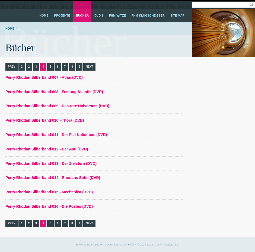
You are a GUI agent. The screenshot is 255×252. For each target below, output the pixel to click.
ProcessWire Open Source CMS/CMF (113, 244)
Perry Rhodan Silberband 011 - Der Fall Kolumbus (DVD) (56, 135)
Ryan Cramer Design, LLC (163, 244)
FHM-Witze (117, 15)
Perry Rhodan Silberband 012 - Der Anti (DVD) (46, 149)
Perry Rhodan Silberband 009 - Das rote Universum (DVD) (57, 106)
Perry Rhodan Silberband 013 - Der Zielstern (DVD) (51, 163)
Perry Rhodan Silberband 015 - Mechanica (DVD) (49, 192)
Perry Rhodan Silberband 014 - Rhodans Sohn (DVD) (52, 177)
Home (44, 15)
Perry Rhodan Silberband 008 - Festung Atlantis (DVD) (54, 92)
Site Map (177, 15)
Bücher (82, 15)
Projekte (62, 15)
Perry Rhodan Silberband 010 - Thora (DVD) (44, 120)
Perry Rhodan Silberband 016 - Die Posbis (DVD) (49, 206)
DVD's (98, 15)
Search (251, 5)
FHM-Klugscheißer (148, 15)
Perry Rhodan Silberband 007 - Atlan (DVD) (44, 77)
